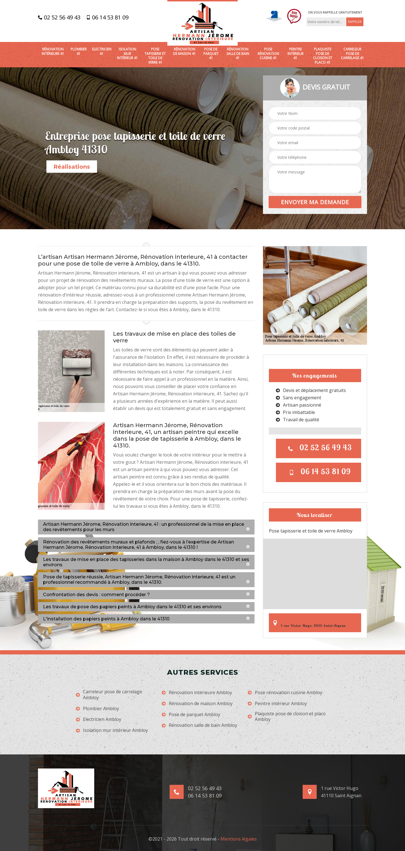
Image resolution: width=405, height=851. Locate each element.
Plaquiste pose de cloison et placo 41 (322, 55)
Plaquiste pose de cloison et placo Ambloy (287, 717)
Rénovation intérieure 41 (53, 51)
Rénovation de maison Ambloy (197, 704)
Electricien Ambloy (98, 719)
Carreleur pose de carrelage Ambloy (109, 695)
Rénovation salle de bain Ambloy (199, 725)
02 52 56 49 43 (59, 17)
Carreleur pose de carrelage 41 (352, 53)
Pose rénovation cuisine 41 (268, 53)
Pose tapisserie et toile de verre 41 (155, 55)
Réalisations (71, 166)
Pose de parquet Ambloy (191, 715)
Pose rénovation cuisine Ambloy (285, 693)
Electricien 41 (101, 51)
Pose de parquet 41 (211, 53)
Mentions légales (238, 839)
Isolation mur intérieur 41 (127, 53)
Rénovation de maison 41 (184, 51)
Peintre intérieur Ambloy (277, 704)
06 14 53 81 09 (107, 17)
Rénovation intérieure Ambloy (197, 693)
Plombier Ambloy (97, 709)
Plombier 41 (79, 51)
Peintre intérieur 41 (295, 53)
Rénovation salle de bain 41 (237, 53)
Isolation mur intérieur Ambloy (112, 730)
